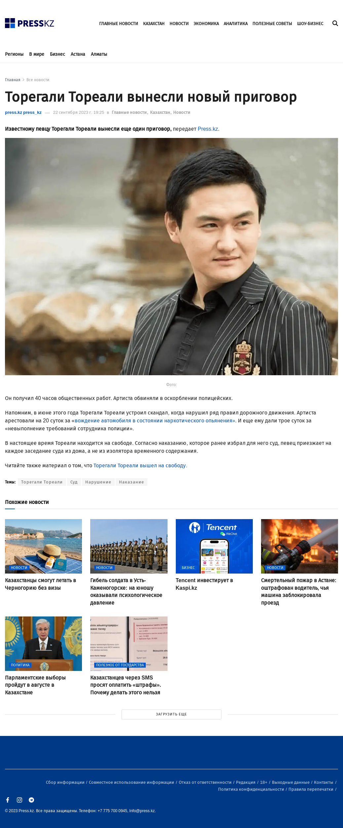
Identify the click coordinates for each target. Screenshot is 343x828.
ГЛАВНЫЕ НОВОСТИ (118, 23)
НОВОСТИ (179, 23)
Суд (74, 482)
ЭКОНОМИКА (206, 23)
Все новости (37, 80)
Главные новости (130, 112)
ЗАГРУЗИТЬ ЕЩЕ (171, 714)
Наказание (131, 482)
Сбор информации (66, 782)
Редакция (246, 782)
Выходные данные (291, 782)
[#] (30, 21)
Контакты (324, 782)
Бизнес (57, 54)
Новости (181, 112)
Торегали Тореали (42, 482)
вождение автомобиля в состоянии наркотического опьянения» (155, 420)
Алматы (99, 54)
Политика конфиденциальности (251, 789)
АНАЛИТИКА (236, 23)
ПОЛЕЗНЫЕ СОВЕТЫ (272, 23)
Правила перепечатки (311, 789)
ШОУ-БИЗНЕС (310, 23)
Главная (12, 80)
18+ (264, 782)
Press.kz (208, 129)
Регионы (14, 54)
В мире (36, 54)
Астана (78, 54)
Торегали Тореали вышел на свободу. (139, 465)
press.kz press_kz (23, 112)
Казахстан (160, 112)
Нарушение (98, 482)
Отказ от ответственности (206, 782)
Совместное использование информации (132, 782)
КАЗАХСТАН (154, 23)
